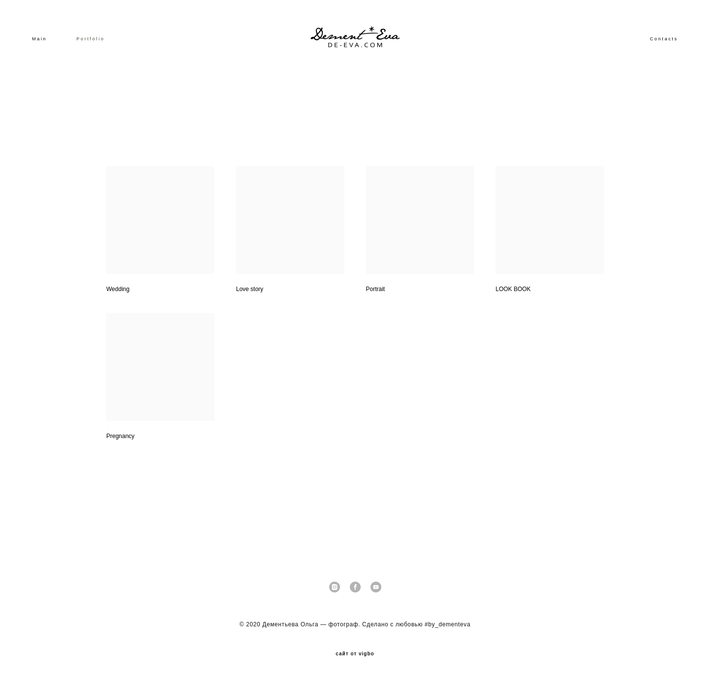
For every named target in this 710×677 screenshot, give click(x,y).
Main (39, 38)
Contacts (664, 38)
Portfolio (90, 38)
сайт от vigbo (355, 653)
